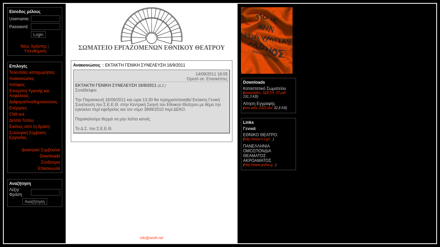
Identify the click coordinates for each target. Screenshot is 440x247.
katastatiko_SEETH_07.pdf (264, 93)
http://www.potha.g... (259, 165)
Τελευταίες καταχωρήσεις (32, 72)
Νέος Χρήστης (34, 46)
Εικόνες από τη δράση (29, 126)
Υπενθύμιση (35, 51)
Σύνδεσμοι (50, 162)
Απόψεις (17, 84)
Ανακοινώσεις (21, 78)
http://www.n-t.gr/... (258, 139)
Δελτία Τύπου (21, 120)
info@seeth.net (151, 238)
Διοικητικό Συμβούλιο (41, 150)
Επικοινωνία (49, 168)
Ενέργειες (18, 108)
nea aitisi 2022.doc (258, 108)
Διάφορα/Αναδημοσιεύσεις (33, 101)
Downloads (50, 156)
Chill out (16, 114)
